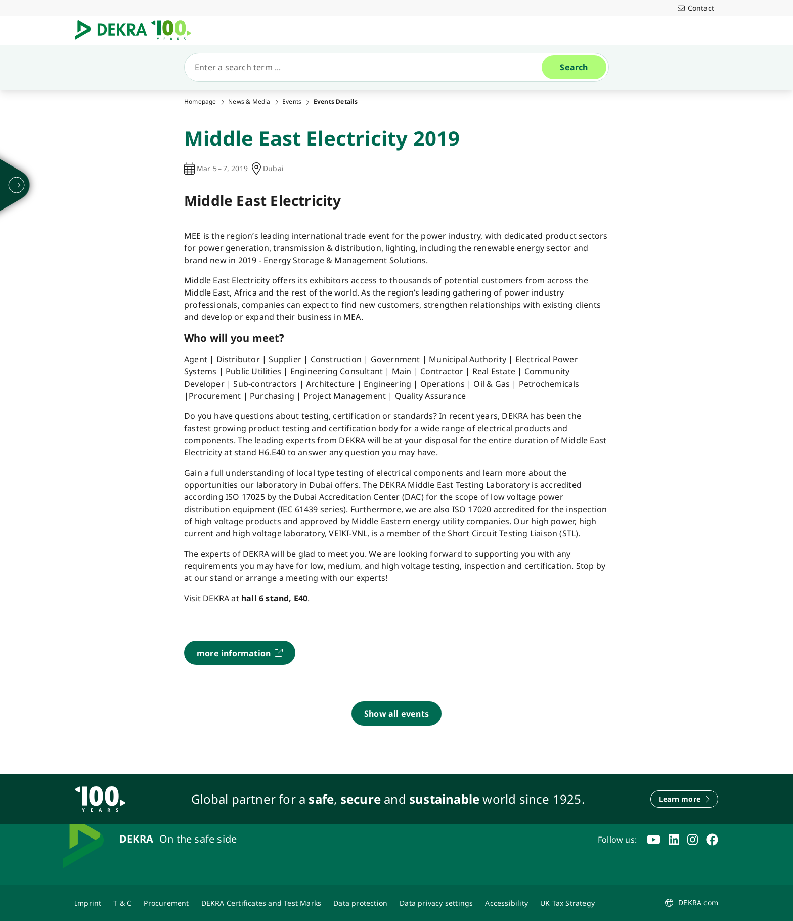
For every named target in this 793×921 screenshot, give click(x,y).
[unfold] (17, 185)
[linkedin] (674, 839)
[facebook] (712, 839)
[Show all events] (396, 713)
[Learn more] (684, 799)
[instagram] (692, 839)
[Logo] (137, 30)
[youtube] (653, 839)
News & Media (249, 102)
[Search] (367, 67)
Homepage (200, 102)
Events (291, 102)
